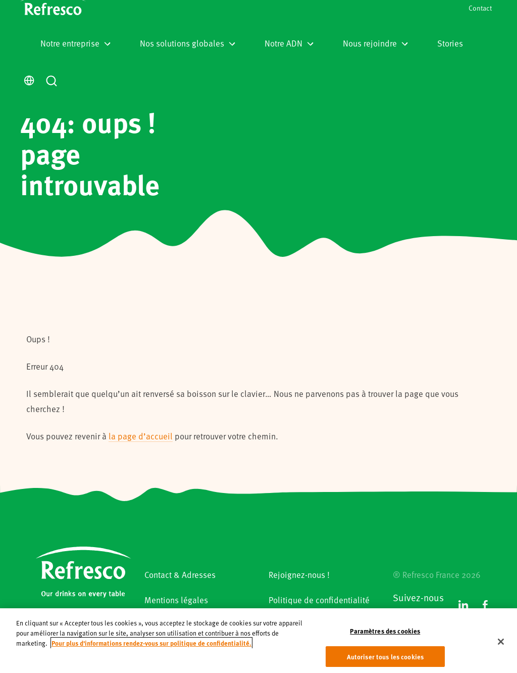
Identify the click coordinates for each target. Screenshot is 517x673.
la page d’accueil (141, 436)
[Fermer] (501, 648)
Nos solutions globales (187, 43)
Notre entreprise (75, 43)
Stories (450, 43)
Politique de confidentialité (319, 600)
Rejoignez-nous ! (299, 574)
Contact (480, 8)
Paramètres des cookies (385, 637)
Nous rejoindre (375, 43)
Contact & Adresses (180, 574)
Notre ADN (289, 43)
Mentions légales (176, 600)
